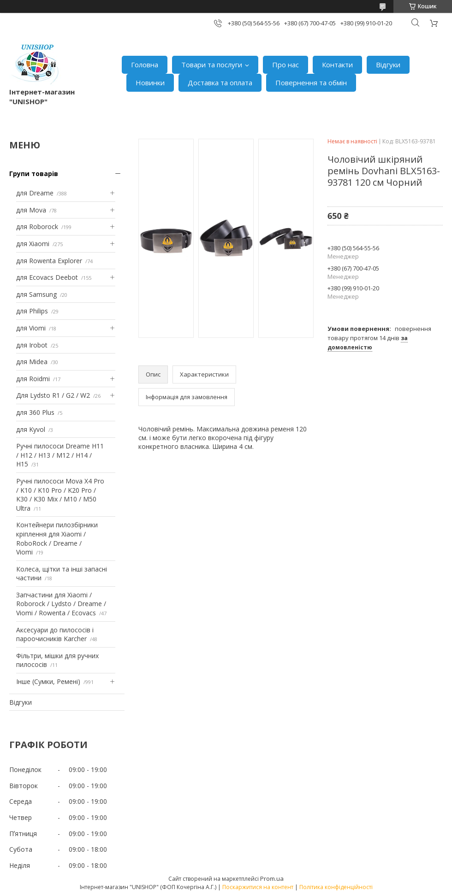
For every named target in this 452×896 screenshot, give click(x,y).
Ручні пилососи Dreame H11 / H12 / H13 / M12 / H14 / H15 (60, 455)
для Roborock (37, 226)
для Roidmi (33, 378)
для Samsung (36, 294)
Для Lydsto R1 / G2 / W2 (53, 395)
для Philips (32, 311)
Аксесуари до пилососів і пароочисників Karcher (55, 634)
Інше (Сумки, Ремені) (48, 681)
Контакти (337, 64)
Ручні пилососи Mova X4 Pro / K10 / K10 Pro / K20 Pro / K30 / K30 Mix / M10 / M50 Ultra (60, 495)
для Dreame (35, 193)
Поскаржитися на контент (257, 887)
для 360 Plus (35, 412)
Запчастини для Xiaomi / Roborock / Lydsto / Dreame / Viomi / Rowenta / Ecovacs (61, 603)
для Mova (31, 210)
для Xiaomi (32, 243)
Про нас (285, 64)
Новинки (150, 82)
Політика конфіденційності (336, 887)
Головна (144, 64)
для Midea (32, 361)
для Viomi (31, 328)
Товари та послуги (211, 64)
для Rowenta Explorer (49, 260)
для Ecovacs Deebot (47, 277)
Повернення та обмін (311, 82)
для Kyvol (30, 429)
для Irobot (32, 345)
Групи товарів (33, 173)
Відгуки (388, 64)
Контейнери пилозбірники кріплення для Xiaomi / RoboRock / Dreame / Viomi (57, 538)
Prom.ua (272, 878)
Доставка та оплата (220, 82)
